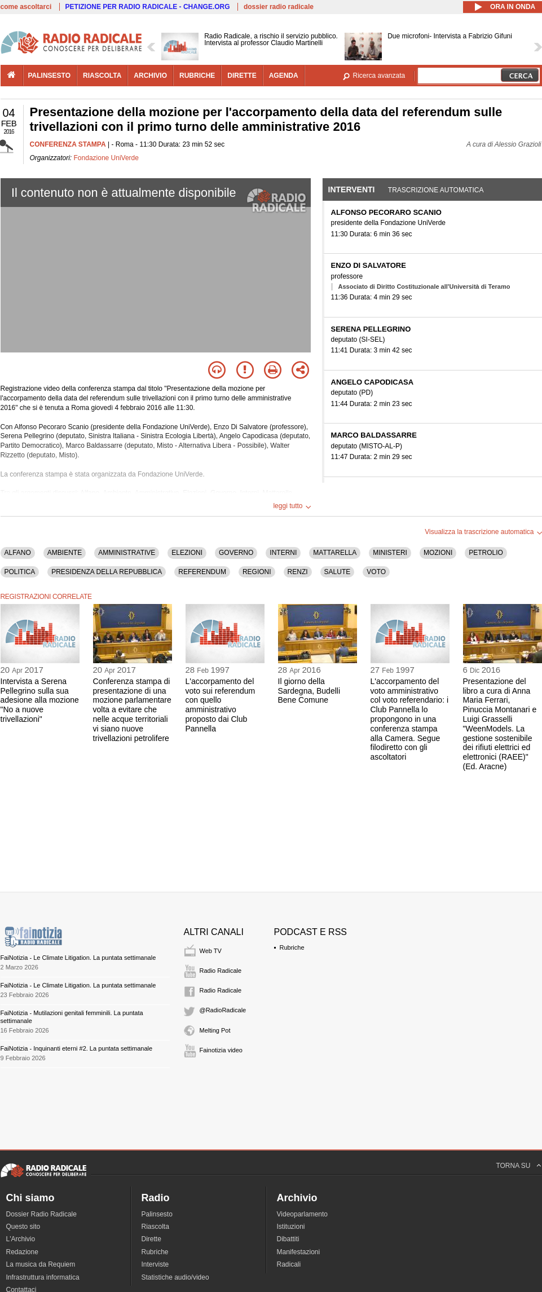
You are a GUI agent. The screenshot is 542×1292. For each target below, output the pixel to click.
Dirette (151, 1239)
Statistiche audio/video (175, 1277)
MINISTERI (390, 553)
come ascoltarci (26, 7)
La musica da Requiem (41, 1264)
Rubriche (292, 947)
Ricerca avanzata (379, 76)
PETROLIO (486, 553)
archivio (150, 76)
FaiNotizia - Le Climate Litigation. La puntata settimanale (78, 957)
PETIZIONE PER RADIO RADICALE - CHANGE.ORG (147, 7)
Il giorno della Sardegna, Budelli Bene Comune (309, 691)
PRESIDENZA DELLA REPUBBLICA (106, 572)
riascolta (102, 76)
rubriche (197, 76)
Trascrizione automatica (436, 190)
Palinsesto (157, 1214)
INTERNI (283, 553)
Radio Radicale (221, 970)
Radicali (289, 1264)
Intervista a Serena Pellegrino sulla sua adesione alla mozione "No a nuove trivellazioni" (40, 700)
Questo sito (23, 1227)
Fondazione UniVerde (106, 158)
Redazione (22, 1252)
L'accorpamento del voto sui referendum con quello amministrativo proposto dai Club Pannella (220, 705)
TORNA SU (513, 1166)
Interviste (155, 1264)
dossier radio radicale (279, 7)
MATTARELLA (334, 553)
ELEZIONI (186, 553)
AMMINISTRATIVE (126, 553)
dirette (241, 76)
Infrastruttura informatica (43, 1277)
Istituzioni (291, 1227)
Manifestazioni (298, 1252)
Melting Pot (215, 1030)
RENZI (298, 572)
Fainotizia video (221, 1050)
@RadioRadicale (223, 1010)
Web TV (211, 950)
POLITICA (20, 572)
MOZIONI (438, 553)
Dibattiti (288, 1239)
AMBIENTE (64, 553)
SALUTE (337, 572)
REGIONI (257, 572)
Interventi (351, 189)
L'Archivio (21, 1239)
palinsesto (49, 76)
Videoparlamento (302, 1214)
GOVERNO (236, 553)
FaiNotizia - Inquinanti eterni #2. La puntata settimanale (77, 1048)
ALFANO (18, 553)
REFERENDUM (202, 572)
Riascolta (155, 1227)
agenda (283, 76)
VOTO (376, 572)
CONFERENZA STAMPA (68, 144)
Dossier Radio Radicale (41, 1214)
